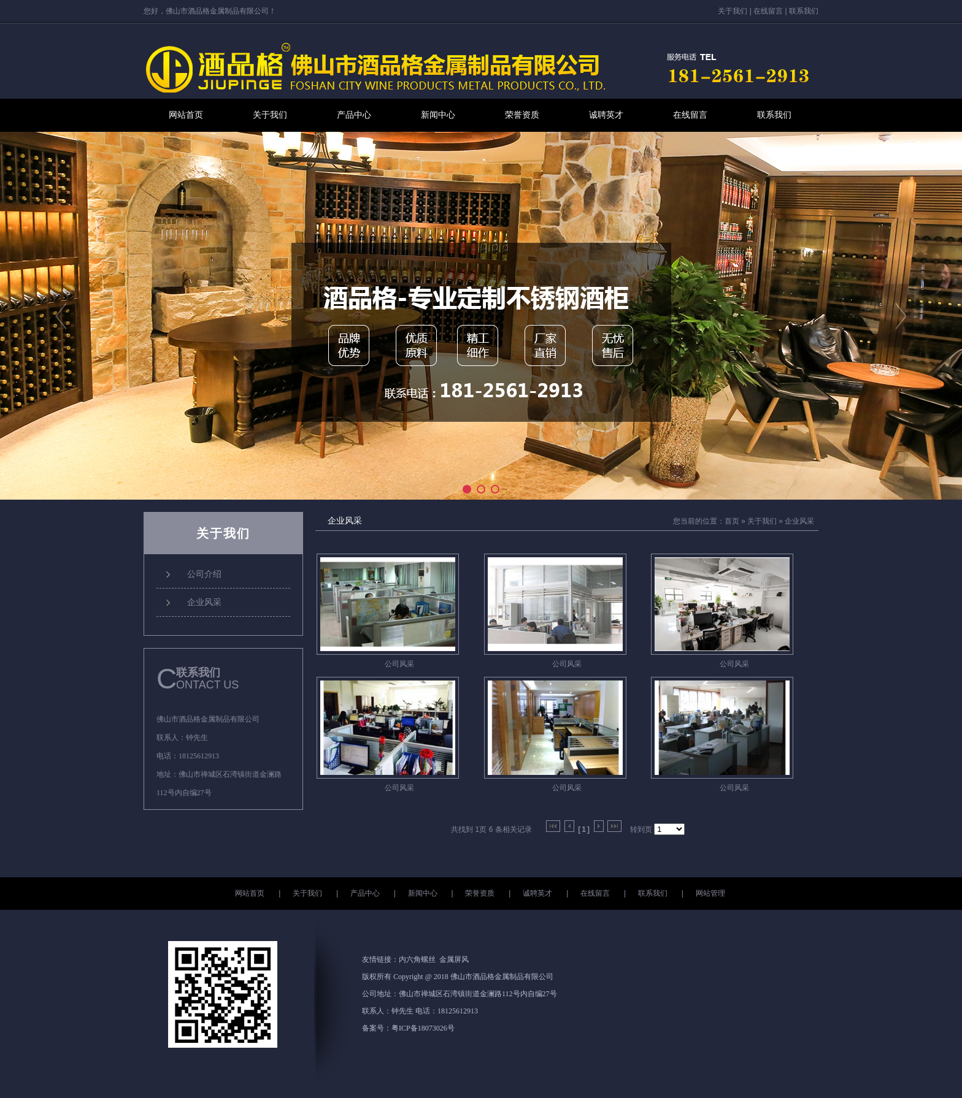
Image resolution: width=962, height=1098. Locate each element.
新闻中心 (438, 115)
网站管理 (710, 893)
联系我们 (803, 11)
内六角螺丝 (417, 959)
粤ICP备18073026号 (423, 1028)
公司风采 (399, 664)
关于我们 (732, 11)
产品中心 (354, 115)
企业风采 (799, 521)
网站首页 (186, 115)
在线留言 (768, 11)
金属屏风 (454, 959)
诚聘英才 (606, 115)
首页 (732, 521)
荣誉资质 (522, 115)
